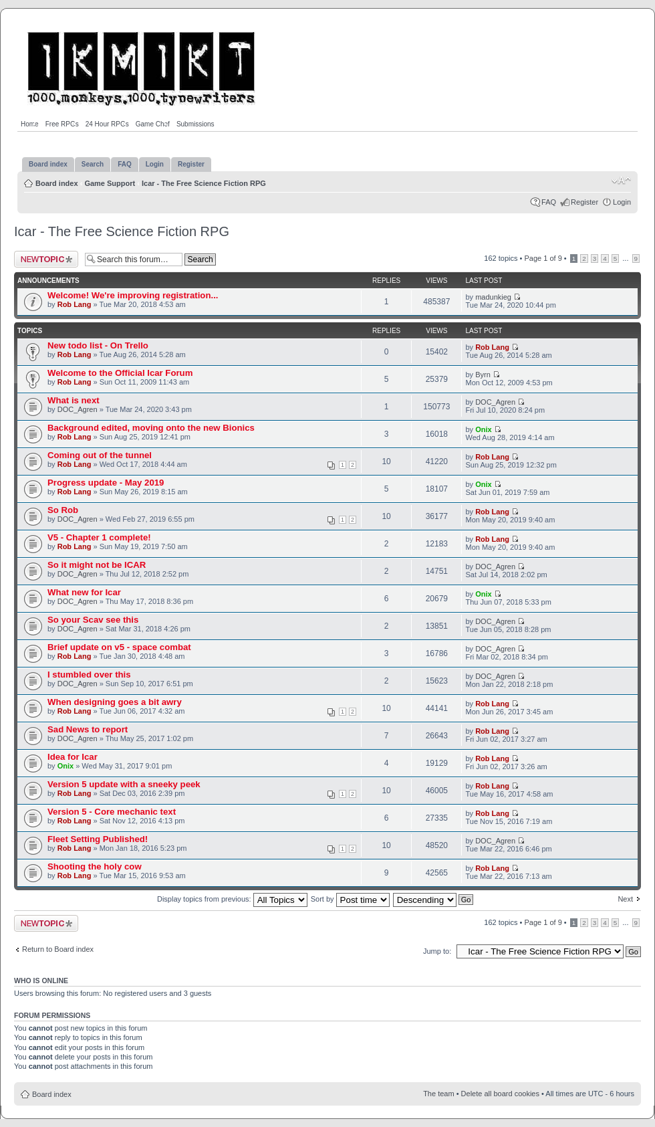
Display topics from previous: (232, 899)
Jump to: (437, 951)
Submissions (195, 124)
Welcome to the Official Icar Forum (119, 373)
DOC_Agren (77, 409)
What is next (73, 400)
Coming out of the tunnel (99, 455)
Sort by (350, 899)
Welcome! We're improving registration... (132, 295)
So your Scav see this (92, 620)
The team (438, 1094)
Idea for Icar (72, 757)
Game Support (109, 183)
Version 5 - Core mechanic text (111, 812)
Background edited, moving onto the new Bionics (151, 428)
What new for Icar (84, 592)
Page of (542, 258)
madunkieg (493, 297)
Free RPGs (62, 124)
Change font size (621, 181)
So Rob (62, 510)
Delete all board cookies (500, 1094)
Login (622, 202)
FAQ (548, 202)
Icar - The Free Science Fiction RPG (204, 183)
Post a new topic (46, 259)
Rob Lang (74, 304)
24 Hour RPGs (107, 124)
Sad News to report (87, 729)
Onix (483, 429)
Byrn (483, 375)
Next (625, 899)
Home (30, 124)
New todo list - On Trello (97, 345)
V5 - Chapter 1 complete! (99, 537)
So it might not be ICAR (96, 565)
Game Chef (153, 124)
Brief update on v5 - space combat (119, 647)
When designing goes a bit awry (114, 702)
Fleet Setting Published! (97, 839)
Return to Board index (58, 949)
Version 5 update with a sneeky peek (124, 784)
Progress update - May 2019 (105, 483)
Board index (56, 183)
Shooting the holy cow (94, 866)
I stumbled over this (89, 675)
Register (584, 202)
